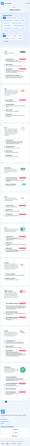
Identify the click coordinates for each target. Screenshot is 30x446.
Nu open (6, 41)
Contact (2, 423)
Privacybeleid (7, 441)
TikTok (15, 432)
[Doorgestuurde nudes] (12, 18)
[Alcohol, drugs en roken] (8, 20)
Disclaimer (3, 441)
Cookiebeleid (13, 441)
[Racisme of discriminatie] (16, 23)
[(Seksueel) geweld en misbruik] (19, 26)
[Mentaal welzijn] (7, 23)
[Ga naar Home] (14, 7)
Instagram (15, 429)
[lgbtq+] (23, 20)
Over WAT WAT (4, 419)
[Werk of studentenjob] (8, 28)
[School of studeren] (7, 26)
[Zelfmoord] (16, 28)
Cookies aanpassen (19, 441)
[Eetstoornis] (17, 20)
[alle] (4, 18)
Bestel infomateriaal (5, 421)
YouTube (14, 436)
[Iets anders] (6, 31)
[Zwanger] (22, 28)
